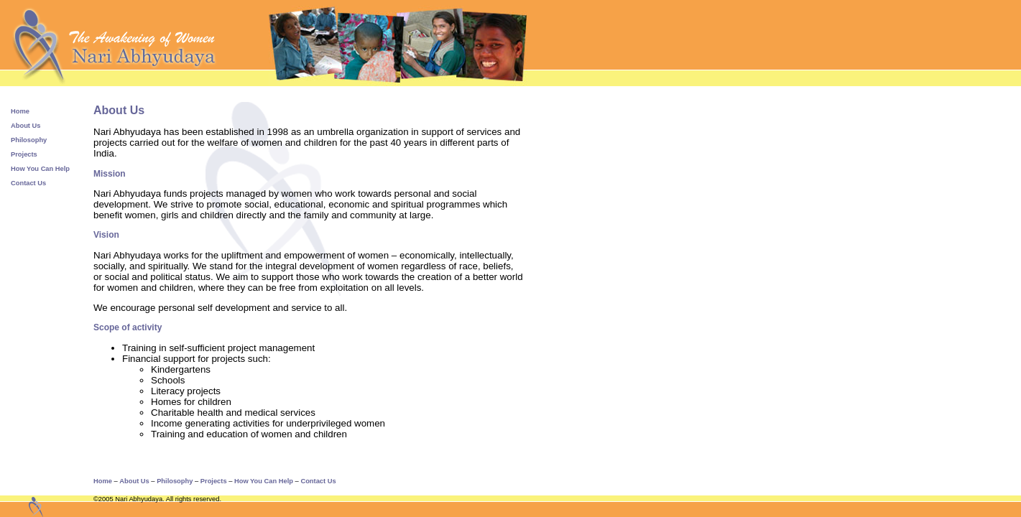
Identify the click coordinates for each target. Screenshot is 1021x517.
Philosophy (29, 140)
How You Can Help (40, 168)
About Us (25, 125)
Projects (24, 154)
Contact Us (28, 183)
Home (20, 111)
